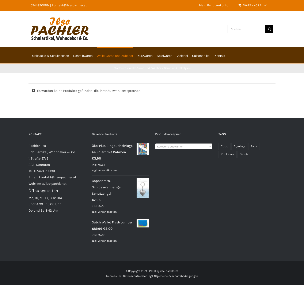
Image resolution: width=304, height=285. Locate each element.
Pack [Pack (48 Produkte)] (254, 146)
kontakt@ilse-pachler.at (69, 5)
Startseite (120, 68)
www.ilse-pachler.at (51, 184)
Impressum (113, 276)
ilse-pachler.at (169, 271)
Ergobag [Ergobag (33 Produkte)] (239, 146)
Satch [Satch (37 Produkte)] (244, 154)
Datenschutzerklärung (137, 276)
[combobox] (183, 146)
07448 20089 (44, 171)
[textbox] (183, 147)
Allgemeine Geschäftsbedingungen (176, 276)
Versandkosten (107, 170)
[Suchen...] (246, 29)
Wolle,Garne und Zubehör (145, 68)
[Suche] (269, 29)
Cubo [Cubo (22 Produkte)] (224, 146)
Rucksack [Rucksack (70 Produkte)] (227, 154)
